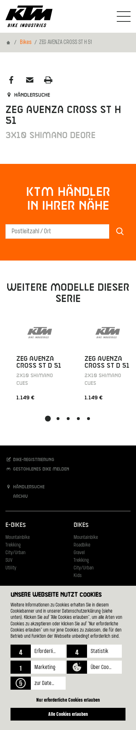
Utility (10, 568)
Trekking (13, 545)
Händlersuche (27, 95)
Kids (78, 575)
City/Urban (15, 553)
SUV (8, 560)
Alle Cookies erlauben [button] (68, 713)
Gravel (79, 553)
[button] (38, 651)
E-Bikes (15, 525)
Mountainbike (17, 537)
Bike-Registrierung (29, 459)
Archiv (16, 496)
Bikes (26, 42)
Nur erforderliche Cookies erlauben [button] (68, 699)
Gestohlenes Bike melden (37, 469)
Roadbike (82, 545)
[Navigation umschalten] (124, 16)
